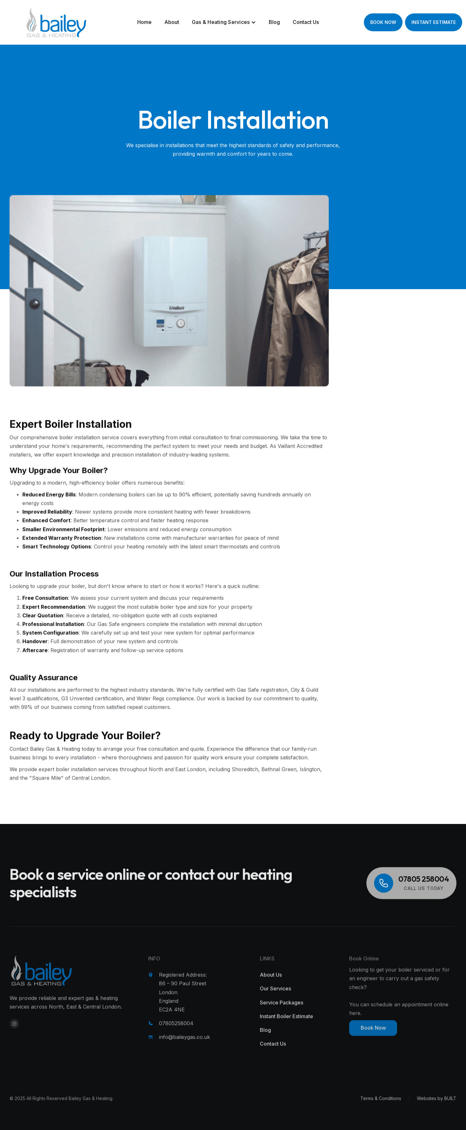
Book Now (373, 1038)
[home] (38, 22)
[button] (224, 22)
